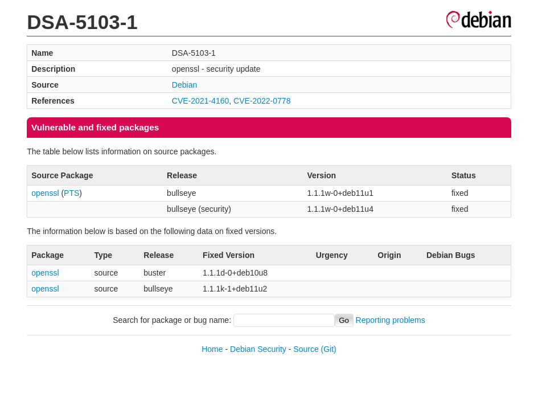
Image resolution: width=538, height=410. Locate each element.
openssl (45, 193)
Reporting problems (390, 320)
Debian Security (258, 349)
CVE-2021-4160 (200, 100)
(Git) (328, 349)
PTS (71, 193)
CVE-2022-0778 (261, 100)
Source (305, 349)
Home (212, 349)
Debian (184, 84)
